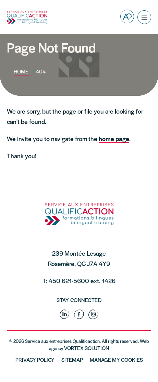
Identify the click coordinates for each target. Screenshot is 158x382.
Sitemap (72, 359)
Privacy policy (34, 359)
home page (114, 138)
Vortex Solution (86, 347)
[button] (144, 17)
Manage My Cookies (116, 359)
